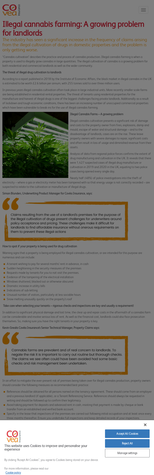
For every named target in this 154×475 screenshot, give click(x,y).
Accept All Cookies (127, 433)
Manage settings (127, 453)
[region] (77, 447)
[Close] (145, 424)
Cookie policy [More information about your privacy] (13, 472)
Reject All (127, 443)
